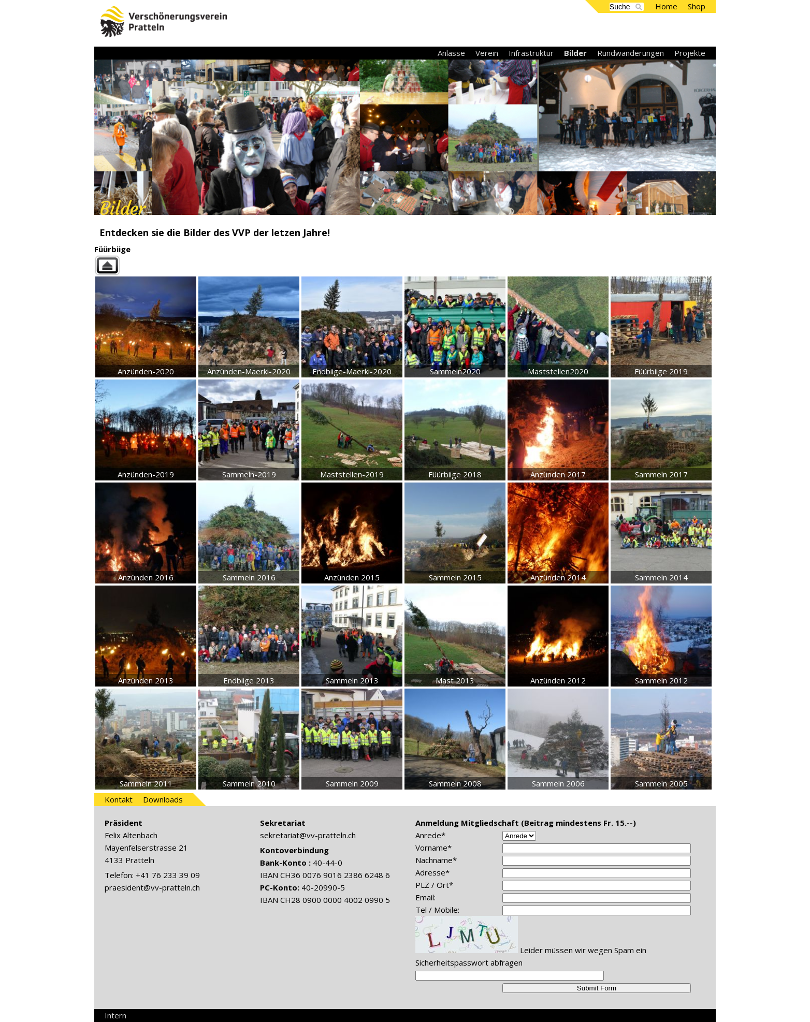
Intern (115, 1015)
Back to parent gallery (405, 265)
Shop (696, 6)
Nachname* (436, 860)
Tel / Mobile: (437, 909)
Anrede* (430, 835)
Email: (425, 897)
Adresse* (432, 872)
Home (666, 6)
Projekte (689, 53)
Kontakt (119, 799)
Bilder (575, 53)
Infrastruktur (531, 53)
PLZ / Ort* (434, 885)
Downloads (163, 799)
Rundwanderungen (630, 53)
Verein (486, 53)
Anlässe (451, 53)
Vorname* (433, 847)
